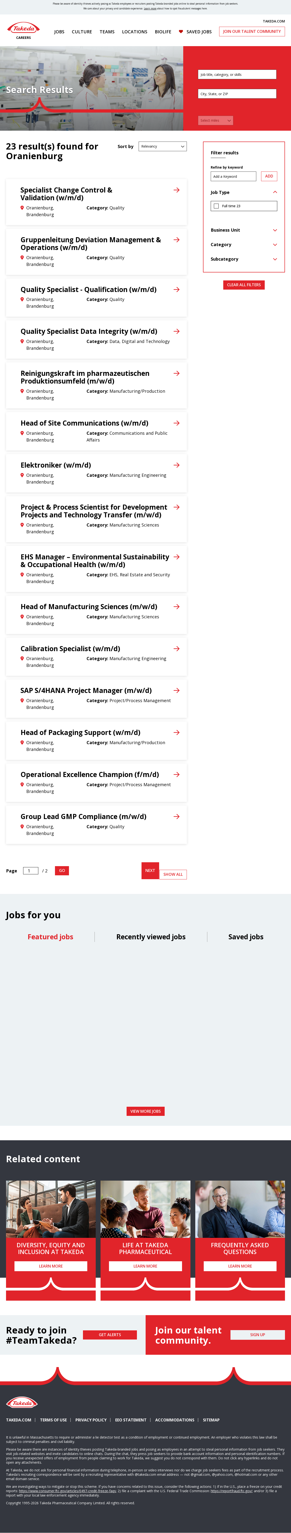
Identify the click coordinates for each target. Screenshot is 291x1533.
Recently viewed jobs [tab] (151, 936)
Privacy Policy (91, 1420)
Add (269, 176)
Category (221, 244)
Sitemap (211, 1420)
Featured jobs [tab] (50, 936)
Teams (107, 32)
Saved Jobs (199, 32)
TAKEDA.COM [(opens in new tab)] (274, 21)
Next (150, 870)
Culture (82, 32)
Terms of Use (53, 1420)
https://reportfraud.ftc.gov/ (231, 1491)
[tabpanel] (145, 1026)
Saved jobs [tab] (246, 936)
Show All (173, 874)
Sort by (125, 146)
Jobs (59, 32)
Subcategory (224, 259)
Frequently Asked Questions (240, 1248)
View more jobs (145, 1111)
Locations (134, 32)
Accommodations (176, 1420)
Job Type (220, 192)
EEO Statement (131, 1420)
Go (62, 870)
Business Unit (225, 230)
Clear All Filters (244, 284)
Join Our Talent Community (252, 31)
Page (11, 871)
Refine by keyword (227, 167)
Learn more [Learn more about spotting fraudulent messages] (150, 8)
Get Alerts (110, 1334)
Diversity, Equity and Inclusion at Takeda (51, 1248)
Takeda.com (18, 1420)
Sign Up (257, 1334)
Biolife (163, 32)
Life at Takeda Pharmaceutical (145, 1248)
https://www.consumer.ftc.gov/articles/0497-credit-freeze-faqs (67, 1491)
